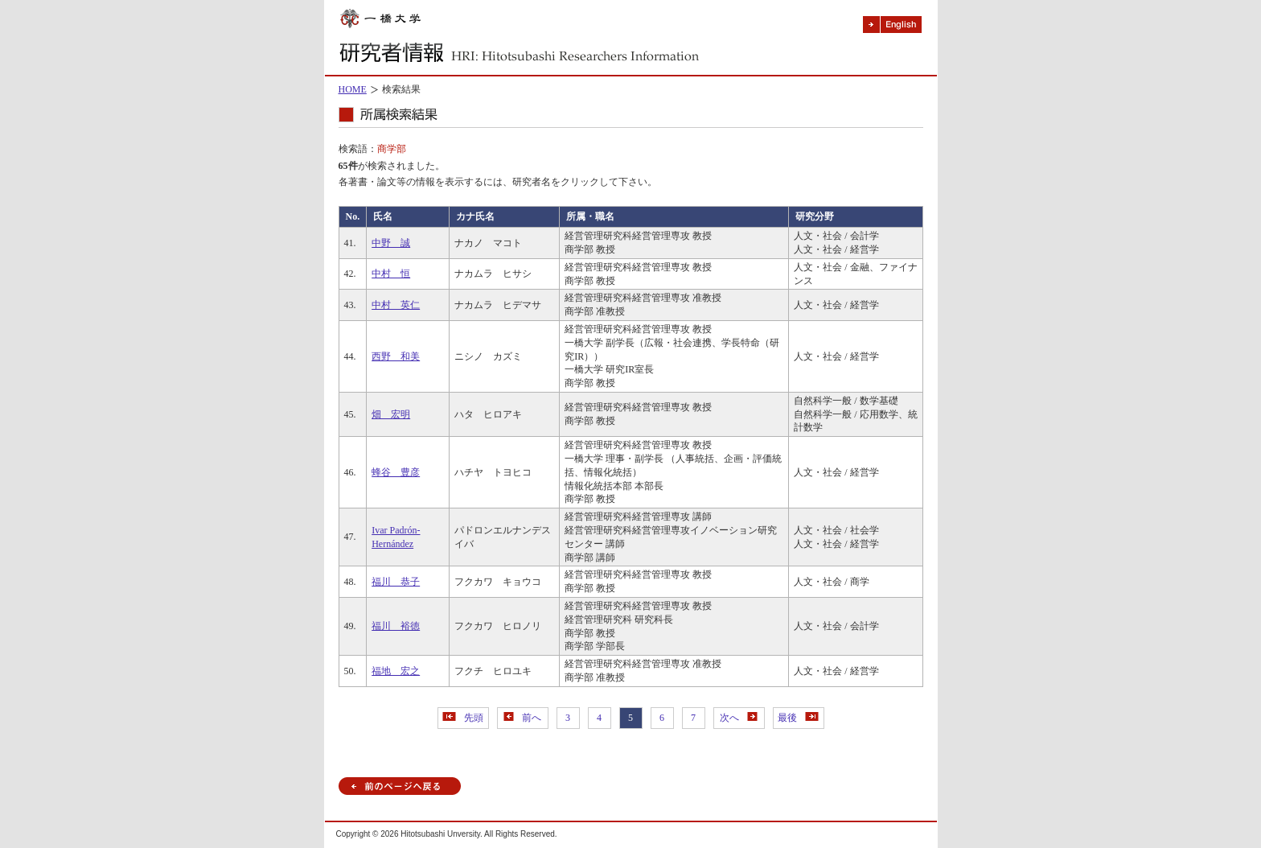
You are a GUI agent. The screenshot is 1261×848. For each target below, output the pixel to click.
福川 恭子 (396, 581)
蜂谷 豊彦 (396, 472)
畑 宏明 (391, 414)
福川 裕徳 (396, 626)
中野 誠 (391, 243)
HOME (353, 89)
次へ (739, 717)
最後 (798, 717)
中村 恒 (391, 273)
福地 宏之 (396, 671)
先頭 (462, 717)
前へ (522, 717)
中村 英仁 (396, 305)
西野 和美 (396, 356)
